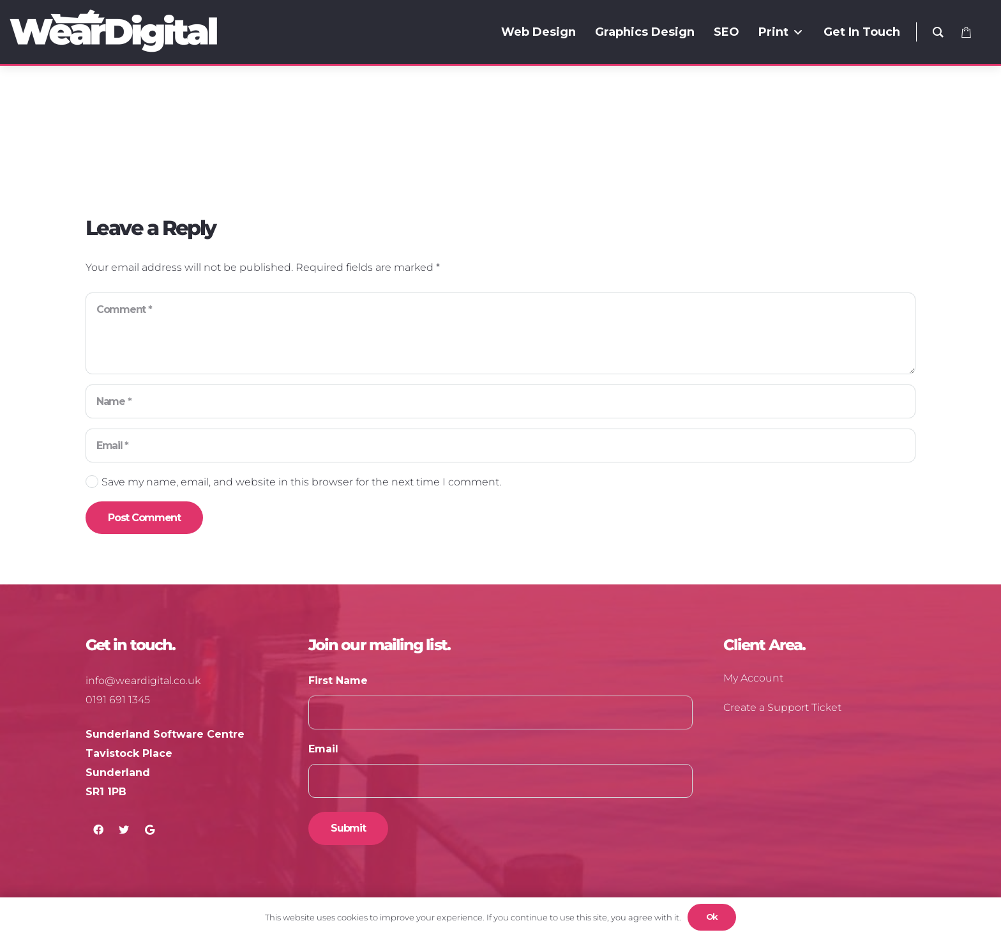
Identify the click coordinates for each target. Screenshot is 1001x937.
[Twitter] (124, 829)
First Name (338, 680)
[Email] (500, 445)
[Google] (149, 829)
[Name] (500, 401)
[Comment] (500, 333)
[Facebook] (98, 829)
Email (323, 749)
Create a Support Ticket (782, 707)
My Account (753, 678)
